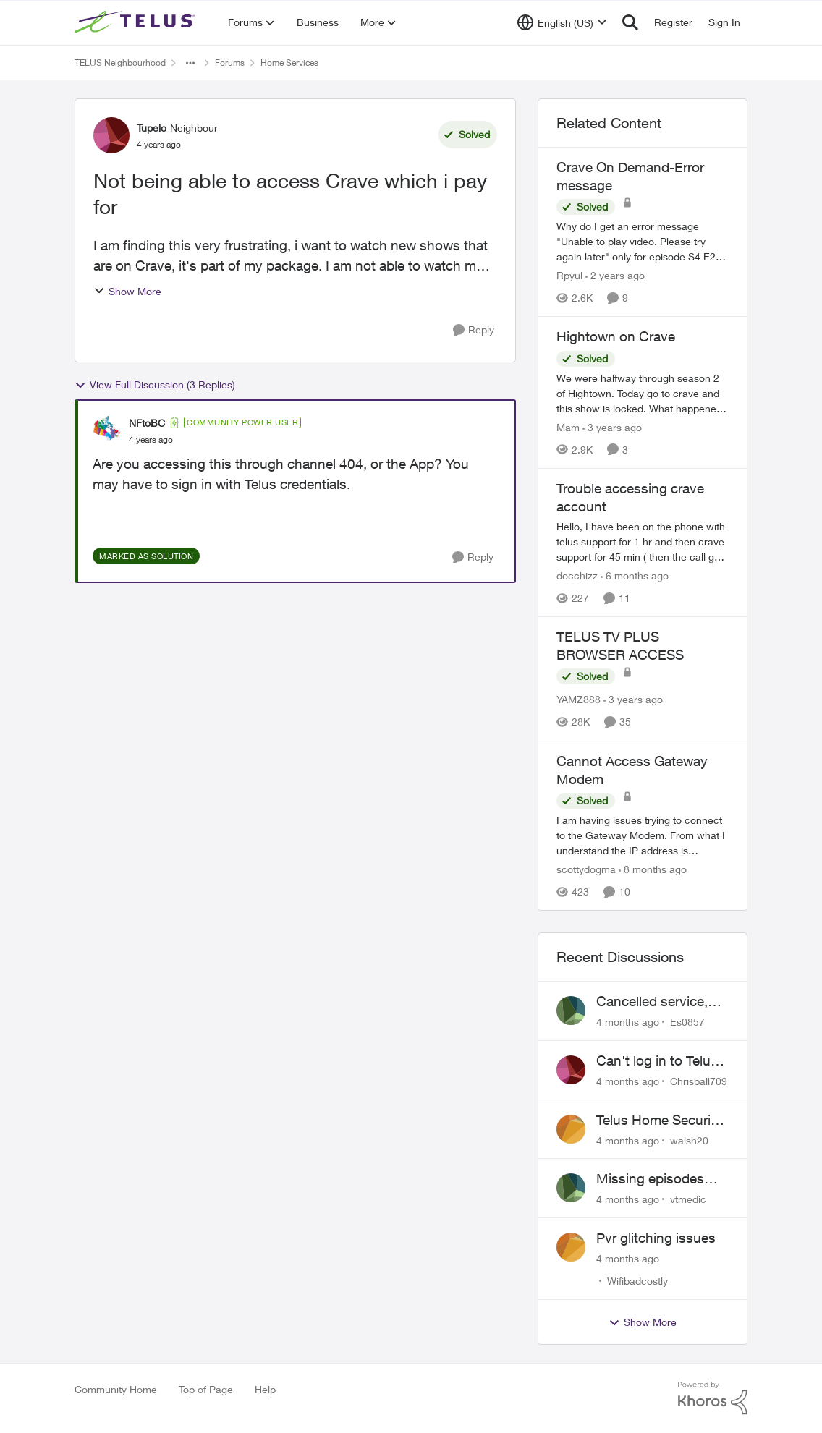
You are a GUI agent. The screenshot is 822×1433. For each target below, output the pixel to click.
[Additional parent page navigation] (190, 63)
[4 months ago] (627, 1021)
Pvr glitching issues (656, 1238)
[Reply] (473, 330)
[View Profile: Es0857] (570, 1010)
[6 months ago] (635, 575)
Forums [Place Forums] (230, 62)
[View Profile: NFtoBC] (107, 430)
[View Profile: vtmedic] (570, 1187)
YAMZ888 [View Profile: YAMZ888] (578, 700)
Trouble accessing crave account (630, 497)
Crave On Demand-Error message (630, 176)
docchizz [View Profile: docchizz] (577, 575)
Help (265, 1389)
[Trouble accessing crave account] (642, 541)
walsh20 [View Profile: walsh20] (689, 1140)
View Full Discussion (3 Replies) (155, 384)
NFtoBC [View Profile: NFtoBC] (147, 423)
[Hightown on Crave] (642, 393)
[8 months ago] (653, 869)
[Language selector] (562, 22)
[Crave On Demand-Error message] (642, 241)
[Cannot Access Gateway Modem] (642, 835)
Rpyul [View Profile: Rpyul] (569, 275)
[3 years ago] (612, 427)
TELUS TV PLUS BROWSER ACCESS (620, 646)
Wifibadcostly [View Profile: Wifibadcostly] (637, 1281)
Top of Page (206, 1389)
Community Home (116, 1389)
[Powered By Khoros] (712, 1398)
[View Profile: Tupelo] (111, 135)
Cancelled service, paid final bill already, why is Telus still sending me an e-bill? (661, 1002)
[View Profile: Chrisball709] (570, 1069)
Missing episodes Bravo (650, 1179)
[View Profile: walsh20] (570, 1129)
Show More (127, 291)
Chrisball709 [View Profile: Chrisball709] (698, 1081)
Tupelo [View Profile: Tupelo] (151, 128)
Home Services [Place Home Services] (289, 62)
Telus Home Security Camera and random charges (659, 1120)
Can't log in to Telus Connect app (657, 1061)
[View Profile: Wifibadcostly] (570, 1247)
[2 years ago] (615, 275)
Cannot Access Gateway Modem (632, 770)
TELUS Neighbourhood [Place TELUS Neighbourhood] (120, 62)
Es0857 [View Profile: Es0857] (687, 1022)
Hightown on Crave (615, 336)
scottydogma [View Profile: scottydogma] (586, 869)
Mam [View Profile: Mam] (568, 427)
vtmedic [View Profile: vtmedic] (688, 1199)
